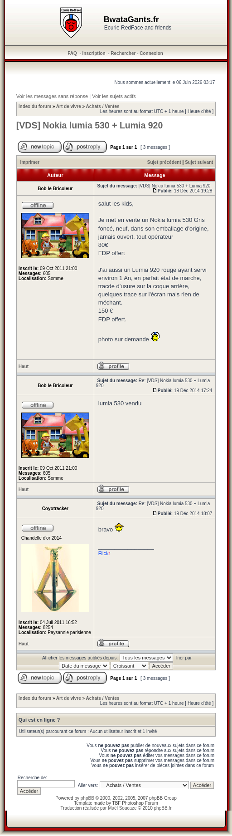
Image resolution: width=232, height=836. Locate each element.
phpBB (87, 798)
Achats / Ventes (103, 106)
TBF (116, 803)
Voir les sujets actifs (114, 96)
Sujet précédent (164, 162)
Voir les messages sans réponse (52, 96)
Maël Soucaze (122, 808)
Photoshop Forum (140, 803)
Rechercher (123, 53)
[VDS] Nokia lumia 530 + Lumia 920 (89, 125)
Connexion (151, 53)
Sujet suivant (199, 162)
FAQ (72, 53)
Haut (24, 366)
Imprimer (29, 162)
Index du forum (35, 106)
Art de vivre (68, 106)
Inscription (94, 53)
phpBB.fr (163, 808)
